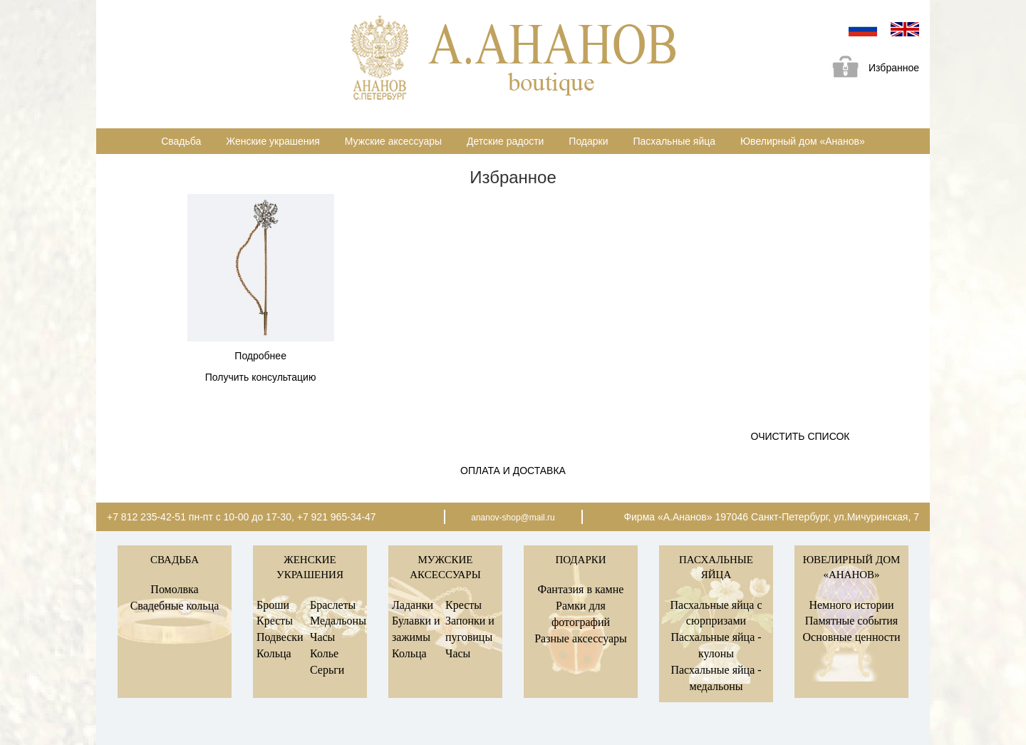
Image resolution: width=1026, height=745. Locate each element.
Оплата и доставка (513, 470)
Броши (272, 605)
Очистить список (800, 436)
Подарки (588, 141)
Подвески (280, 637)
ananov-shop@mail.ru (513, 518)
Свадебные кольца (174, 606)
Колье (324, 653)
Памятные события (851, 621)
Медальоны (338, 621)
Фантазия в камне (581, 589)
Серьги (327, 670)
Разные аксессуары (580, 638)
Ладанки (412, 605)
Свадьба (181, 141)
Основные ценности (851, 637)
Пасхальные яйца (674, 141)
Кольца (273, 653)
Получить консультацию (260, 377)
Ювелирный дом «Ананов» (802, 141)
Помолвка (174, 589)
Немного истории (851, 605)
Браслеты (333, 605)
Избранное (870, 69)
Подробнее (260, 355)
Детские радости (505, 141)
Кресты (274, 621)
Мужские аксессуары (393, 141)
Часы (322, 637)
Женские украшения (273, 141)
